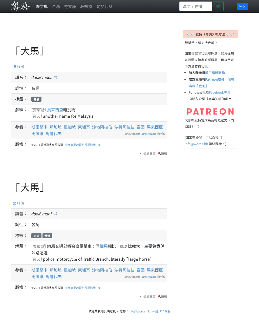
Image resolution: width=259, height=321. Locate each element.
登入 (242, 6)
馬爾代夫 (54, 133)
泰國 (141, 127)
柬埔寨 (84, 127)
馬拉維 (37, 133)
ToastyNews (147, 133)
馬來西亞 (55, 109)
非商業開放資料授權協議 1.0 (82, 144)
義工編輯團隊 (215, 72)
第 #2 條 (18, 203)
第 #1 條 (18, 66)
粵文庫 (70, 6)
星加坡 (70, 127)
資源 (56, 6)
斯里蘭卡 (39, 127)
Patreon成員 (214, 79)
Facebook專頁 (219, 92)
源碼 (164, 153)
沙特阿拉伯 (124, 127)
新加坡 (56, 127)
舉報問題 (149, 153)
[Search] (195, 6)
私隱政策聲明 (161, 311)
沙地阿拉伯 (102, 127)
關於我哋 (104, 6)
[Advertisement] (103, 31)
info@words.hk (196, 143)
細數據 (86, 6)
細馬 (104, 246)
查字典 (42, 6)
